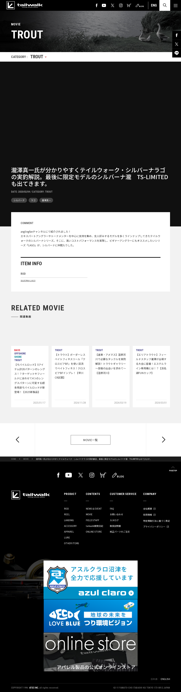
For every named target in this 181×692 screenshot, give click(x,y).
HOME (13, 459)
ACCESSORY (70, 525)
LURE (67, 537)
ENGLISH (165, 679)
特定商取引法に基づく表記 (156, 520)
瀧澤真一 (46, 200)
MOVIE (26, 459)
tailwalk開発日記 (94, 525)
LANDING (69, 520)
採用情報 (149, 514)
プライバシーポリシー (156, 526)
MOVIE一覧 (90, 440)
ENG (154, 5)
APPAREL (69, 531)
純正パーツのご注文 (120, 531)
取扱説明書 (115, 525)
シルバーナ (19, 200)
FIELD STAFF (92, 520)
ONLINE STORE (94, 531)
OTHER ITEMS (71, 543)
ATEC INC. (34, 687)
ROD (66, 508)
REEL (67, 514)
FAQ (112, 508)
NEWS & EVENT (94, 508)
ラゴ (33, 200)
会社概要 (149, 508)
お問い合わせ (116, 514)
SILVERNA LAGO (28, 280)
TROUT (49, 191)
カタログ (114, 520)
